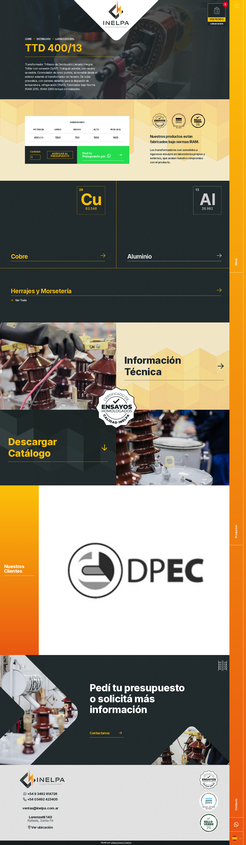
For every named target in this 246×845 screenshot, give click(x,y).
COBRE (28, 38)
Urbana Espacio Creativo (121, 842)
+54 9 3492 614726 (40, 794)
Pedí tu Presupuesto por (96, 154)
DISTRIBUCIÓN (43, 38)
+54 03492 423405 (40, 799)
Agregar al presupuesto (60, 154)
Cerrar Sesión (216, 24)
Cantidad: (35, 151)
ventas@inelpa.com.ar (40, 808)
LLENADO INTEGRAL (64, 38)
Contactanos (100, 733)
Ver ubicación (40, 827)
